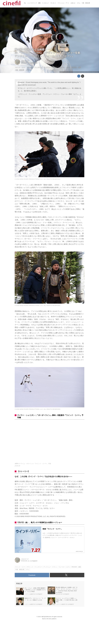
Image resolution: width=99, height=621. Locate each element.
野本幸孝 (24, 63)
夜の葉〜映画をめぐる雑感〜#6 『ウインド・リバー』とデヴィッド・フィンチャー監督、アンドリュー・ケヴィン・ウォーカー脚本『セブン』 (49, 52)
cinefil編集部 (33, 63)
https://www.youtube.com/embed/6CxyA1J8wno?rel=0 (49, 442)
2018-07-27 (25, 61)
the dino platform (51, 618)
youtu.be (17, 465)
